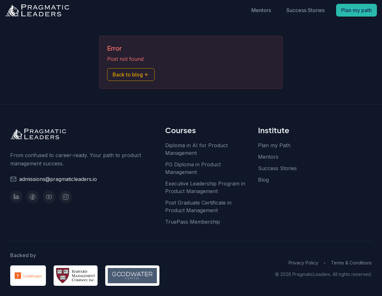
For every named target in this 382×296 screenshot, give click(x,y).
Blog (263, 180)
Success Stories (305, 10)
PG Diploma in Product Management (193, 168)
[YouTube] (49, 197)
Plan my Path (274, 145)
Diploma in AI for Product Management (196, 149)
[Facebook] (32, 197)
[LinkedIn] (16, 197)
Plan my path (356, 10)
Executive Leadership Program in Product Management (205, 187)
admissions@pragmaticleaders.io (58, 179)
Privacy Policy (303, 262)
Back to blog (131, 74)
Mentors (261, 10)
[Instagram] (65, 197)
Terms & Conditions (351, 262)
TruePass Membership (192, 222)
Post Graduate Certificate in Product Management (198, 206)
